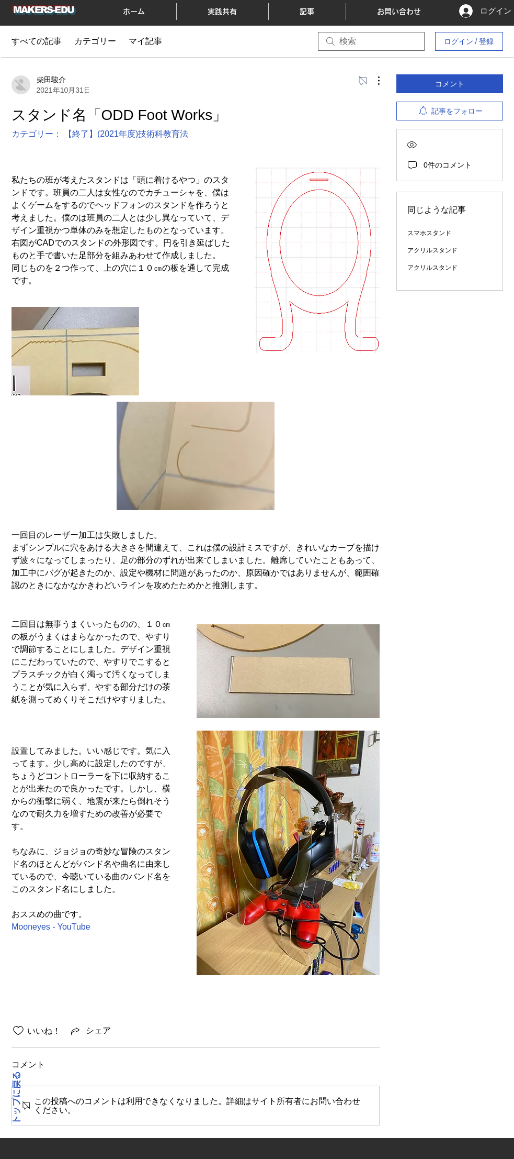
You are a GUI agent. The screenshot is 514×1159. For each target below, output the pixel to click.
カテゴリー (95, 41)
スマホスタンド (429, 233)
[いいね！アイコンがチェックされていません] (18, 1030)
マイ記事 (145, 41)
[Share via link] (90, 1030)
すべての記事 (37, 41)
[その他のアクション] (373, 80)
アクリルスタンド (432, 250)
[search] (371, 41)
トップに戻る (16, 1098)
